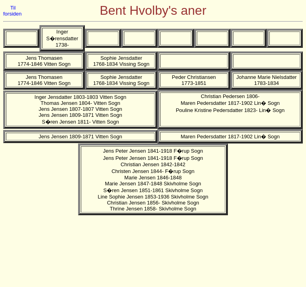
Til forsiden (12, 11)
